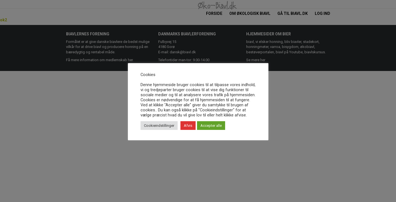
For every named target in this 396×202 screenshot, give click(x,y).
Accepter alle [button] (211, 125)
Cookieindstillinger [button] (159, 125)
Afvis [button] (188, 125)
